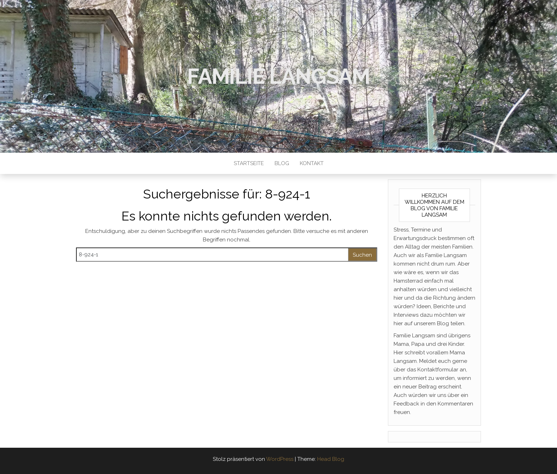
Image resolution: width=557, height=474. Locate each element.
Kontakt (312, 163)
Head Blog (330, 459)
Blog (282, 163)
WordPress (279, 459)
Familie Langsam (278, 76)
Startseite (249, 163)
